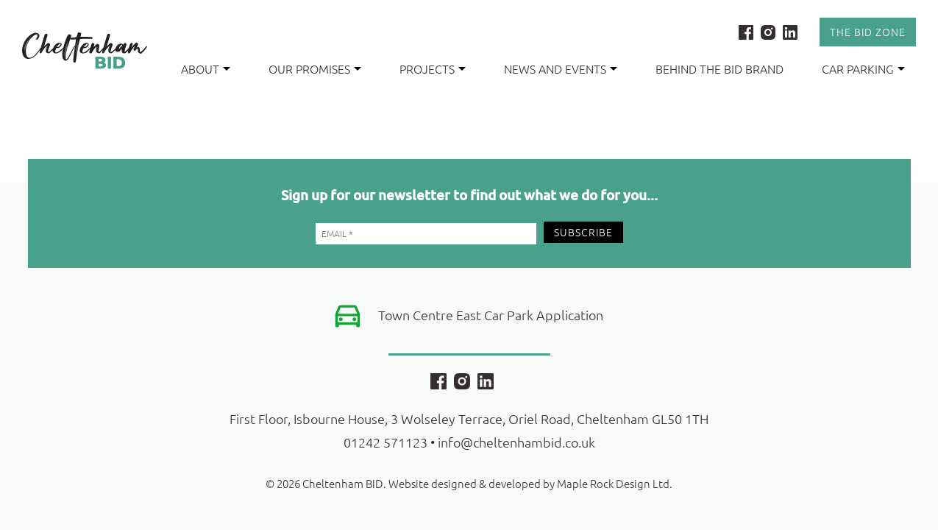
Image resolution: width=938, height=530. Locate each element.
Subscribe (583, 232)
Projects (427, 68)
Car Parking (858, 68)
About (200, 68)
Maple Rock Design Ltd (613, 483)
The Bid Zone (868, 31)
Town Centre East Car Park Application (490, 314)
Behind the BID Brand (719, 68)
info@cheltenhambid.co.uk (516, 442)
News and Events (555, 68)
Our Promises (309, 68)
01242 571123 (385, 442)
